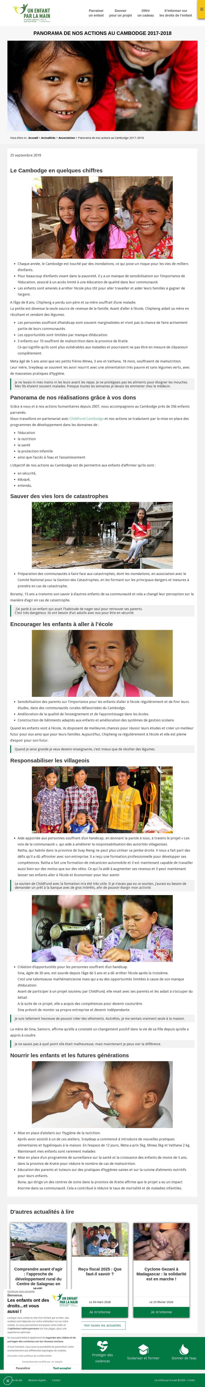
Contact (56, 1380)
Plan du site (16, 1380)
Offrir (146, 13)
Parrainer (96, 13)
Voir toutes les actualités (102, 1325)
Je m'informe (99, 1312)
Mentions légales (37, 1380)
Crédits (191, 1380)
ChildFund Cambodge (87, 418)
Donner (120, 13)
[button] (7, 1380)
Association (67, 138)
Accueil (33, 138)
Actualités (48, 138)
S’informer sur (176, 13)
